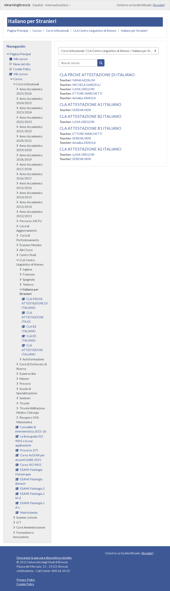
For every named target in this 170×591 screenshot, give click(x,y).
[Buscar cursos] (78, 62)
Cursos (37, 30)
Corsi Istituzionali (57, 30)
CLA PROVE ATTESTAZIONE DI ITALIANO (97, 74)
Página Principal (17, 30)
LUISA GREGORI (83, 89)
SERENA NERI (81, 110)
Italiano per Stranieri (134, 30)
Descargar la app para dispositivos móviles (44, 557)
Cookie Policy (25, 584)
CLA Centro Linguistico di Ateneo (94, 30)
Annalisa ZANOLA (84, 98)
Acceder (159, 5)
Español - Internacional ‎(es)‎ (50, 5)
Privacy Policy (25, 579)
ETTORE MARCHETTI (87, 93)
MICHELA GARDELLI (86, 84)
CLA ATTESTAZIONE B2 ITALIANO (90, 116)
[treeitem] (27, 295)
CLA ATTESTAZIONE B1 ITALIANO (90, 128)
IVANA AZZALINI (83, 80)
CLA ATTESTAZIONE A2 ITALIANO (90, 149)
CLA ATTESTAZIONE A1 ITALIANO (90, 104)
